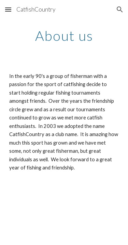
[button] (8, 9)
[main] (64, 36)
